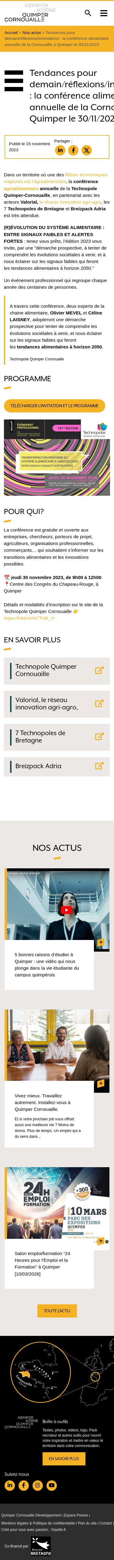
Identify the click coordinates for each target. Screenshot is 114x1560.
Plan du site (87, 1523)
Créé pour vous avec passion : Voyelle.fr (33, 1530)
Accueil (11, 32)
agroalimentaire (21, 188)
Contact (105, 1523)
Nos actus (31, 32)
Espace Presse (76, 1515)
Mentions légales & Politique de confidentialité (38, 1523)
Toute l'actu (57, 1311)
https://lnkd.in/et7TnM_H (29, 618)
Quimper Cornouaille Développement (31, 1515)
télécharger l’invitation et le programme (54, 406)
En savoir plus (64, 1459)
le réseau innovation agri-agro (69, 202)
